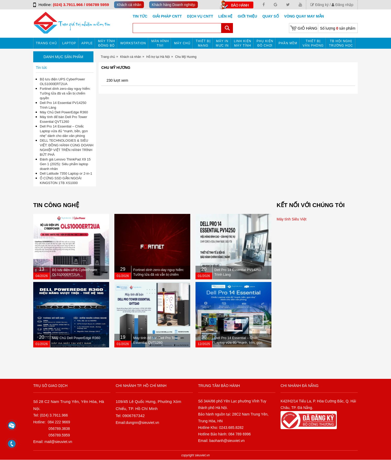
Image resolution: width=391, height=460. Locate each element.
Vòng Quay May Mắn (304, 16)
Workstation (133, 43)
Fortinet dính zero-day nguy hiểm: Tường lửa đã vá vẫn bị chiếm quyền (65, 93)
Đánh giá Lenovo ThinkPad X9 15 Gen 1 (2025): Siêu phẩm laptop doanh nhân (65, 164)
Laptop (69, 43)
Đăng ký (319, 5)
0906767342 (133, 415)
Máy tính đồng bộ (106, 43)
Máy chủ (182, 43)
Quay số (270, 16)
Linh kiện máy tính (243, 43)
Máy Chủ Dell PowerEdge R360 (64, 112)
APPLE (87, 43)
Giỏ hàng (307, 28)
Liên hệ (225, 16)
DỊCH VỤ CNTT (200, 16)
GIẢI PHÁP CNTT (167, 16)
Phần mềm (287, 43)
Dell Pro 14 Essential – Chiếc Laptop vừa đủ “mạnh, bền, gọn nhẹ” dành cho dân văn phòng (64, 131)
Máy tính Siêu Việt (291, 219)
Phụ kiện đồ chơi (264, 43)
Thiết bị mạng (203, 43)
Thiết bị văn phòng (313, 43)
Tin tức (140, 16)
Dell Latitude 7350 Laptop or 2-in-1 (66, 173)
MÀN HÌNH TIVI (160, 43)
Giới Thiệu (247, 16)
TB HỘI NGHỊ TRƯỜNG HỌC (341, 43)
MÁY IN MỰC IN (222, 43)
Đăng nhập (342, 5)
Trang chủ (46, 43)
